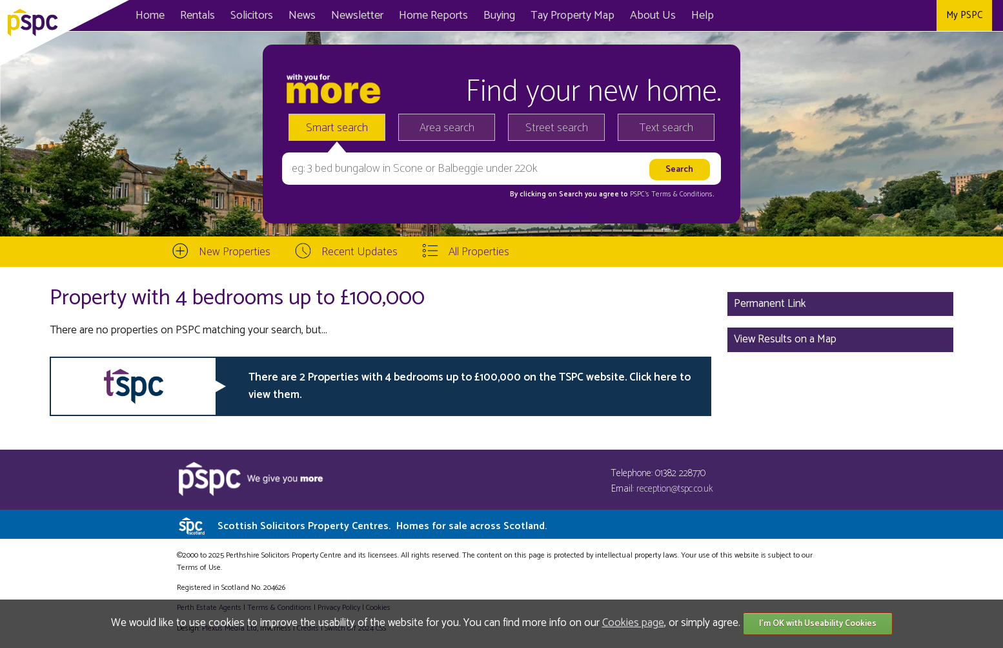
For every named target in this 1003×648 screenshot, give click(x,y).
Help (702, 15)
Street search (556, 128)
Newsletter (357, 15)
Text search (666, 128)
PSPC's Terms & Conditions (671, 194)
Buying (499, 15)
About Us (653, 15)
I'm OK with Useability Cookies (817, 624)
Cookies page (633, 623)
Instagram (922, 15)
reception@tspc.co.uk (674, 489)
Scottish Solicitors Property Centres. (382, 526)
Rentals (197, 15)
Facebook (863, 15)
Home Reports (433, 15)
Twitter (892, 15)
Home (150, 15)
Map (572, 15)
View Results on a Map (785, 339)
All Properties (479, 252)
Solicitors (251, 15)
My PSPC (964, 15)
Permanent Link (770, 304)
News (302, 15)
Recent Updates (359, 252)
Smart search (337, 128)
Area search (447, 128)
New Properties (234, 252)
